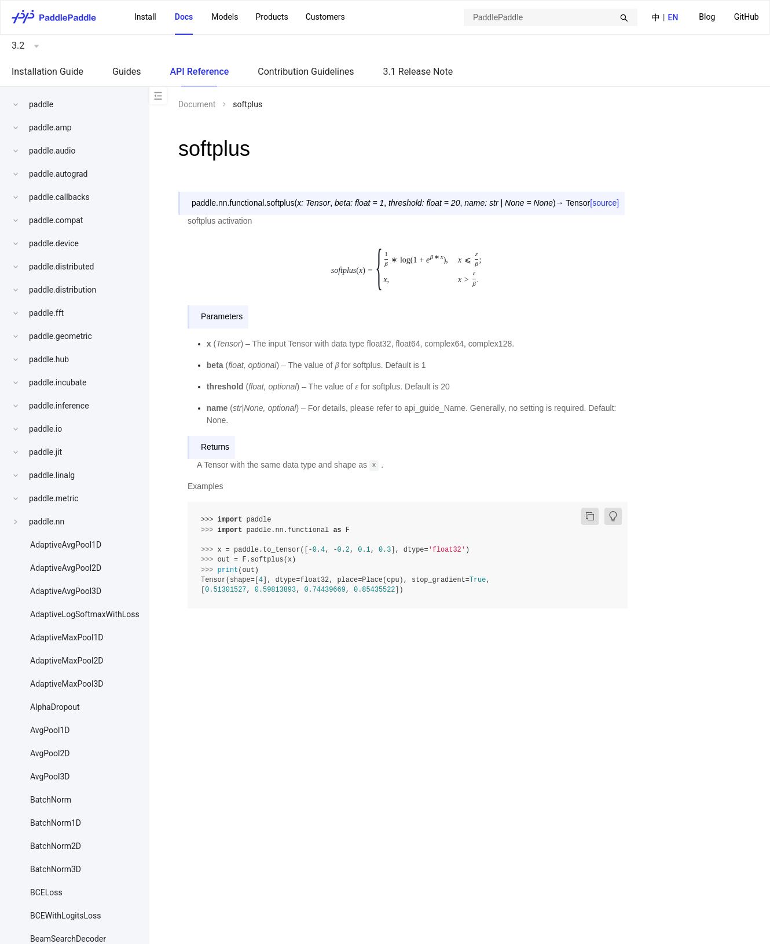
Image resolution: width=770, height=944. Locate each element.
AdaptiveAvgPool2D (65, 568)
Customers (325, 16)
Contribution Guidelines (306, 71)
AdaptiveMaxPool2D (67, 660)
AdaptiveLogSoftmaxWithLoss (85, 614)
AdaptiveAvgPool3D (65, 591)
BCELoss (46, 892)
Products (271, 16)
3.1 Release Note (418, 71)
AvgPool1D (50, 730)
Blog (707, 16)
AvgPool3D (50, 776)
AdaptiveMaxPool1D (67, 637)
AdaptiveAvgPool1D (65, 544)
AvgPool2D (50, 753)
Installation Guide (47, 71)
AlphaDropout (55, 707)
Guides (126, 71)
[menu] (729, 17)
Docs (184, 16)
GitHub (746, 16)
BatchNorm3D (55, 869)
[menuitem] (707, 18)
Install (145, 16)
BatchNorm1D (55, 823)
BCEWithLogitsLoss (65, 915)
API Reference (199, 71)
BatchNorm (50, 799)
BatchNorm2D (55, 846)
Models (224, 16)
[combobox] (550, 17)
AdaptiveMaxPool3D (67, 683)
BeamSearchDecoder (68, 938)
